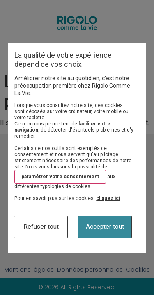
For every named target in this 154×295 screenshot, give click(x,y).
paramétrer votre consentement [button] (60, 176)
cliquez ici (108, 198)
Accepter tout (105, 226)
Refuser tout (41, 226)
